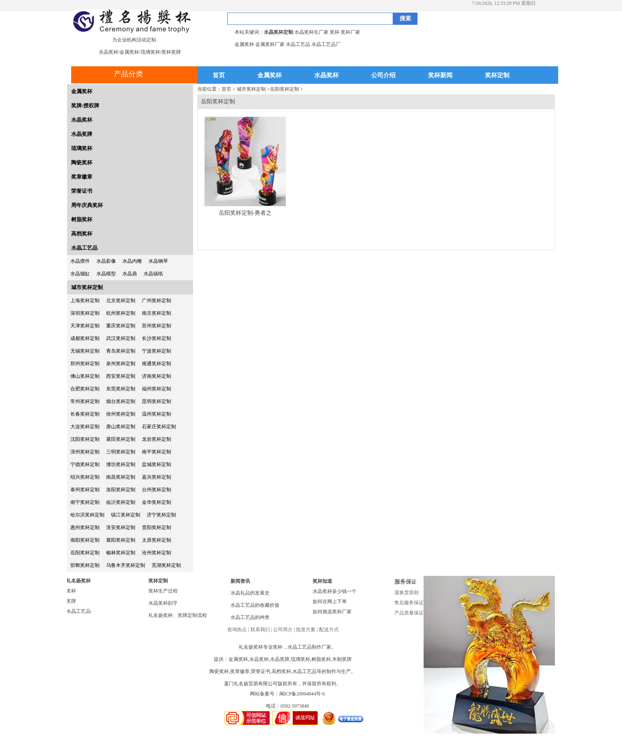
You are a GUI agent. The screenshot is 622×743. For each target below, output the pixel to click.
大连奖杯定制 (85, 426)
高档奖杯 (81, 234)
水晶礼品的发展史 (250, 593)
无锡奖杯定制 (85, 351)
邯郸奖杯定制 (85, 565)
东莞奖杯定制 (120, 389)
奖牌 (71, 601)
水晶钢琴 (158, 261)
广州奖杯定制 (156, 300)
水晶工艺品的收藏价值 (255, 605)
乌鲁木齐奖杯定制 (125, 565)
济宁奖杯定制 (161, 515)
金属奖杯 (269, 75)
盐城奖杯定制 (156, 464)
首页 (219, 75)
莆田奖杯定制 (120, 439)
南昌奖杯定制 (120, 477)
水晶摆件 (80, 261)
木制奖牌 (342, 659)
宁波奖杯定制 (156, 351)
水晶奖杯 (326, 75)
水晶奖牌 (81, 134)
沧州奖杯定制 (156, 553)
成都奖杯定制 (85, 338)
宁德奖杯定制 (85, 464)
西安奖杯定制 (120, 376)
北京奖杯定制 (120, 300)
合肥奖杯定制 (85, 389)
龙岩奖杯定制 (156, 439)
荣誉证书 (81, 191)
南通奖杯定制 (156, 363)
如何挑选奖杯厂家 (332, 611)
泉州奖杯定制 (120, 363)
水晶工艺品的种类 (250, 617)
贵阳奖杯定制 (156, 527)
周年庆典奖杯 (87, 205)
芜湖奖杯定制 (166, 565)
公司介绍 (383, 75)
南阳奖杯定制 (85, 540)
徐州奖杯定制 (120, 414)
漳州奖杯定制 (85, 452)
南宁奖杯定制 (85, 502)
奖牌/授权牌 (85, 105)
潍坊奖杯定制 (120, 464)
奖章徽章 (81, 177)
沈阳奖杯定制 (85, 439)
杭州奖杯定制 (120, 313)
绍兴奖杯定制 (85, 477)
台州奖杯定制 (156, 489)
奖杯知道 (322, 581)
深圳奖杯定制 (85, 313)
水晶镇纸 (153, 274)
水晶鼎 (129, 274)
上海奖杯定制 (85, 300)
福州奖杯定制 (156, 389)
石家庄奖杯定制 (159, 426)
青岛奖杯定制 (120, 351)
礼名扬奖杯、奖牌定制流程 (177, 615)
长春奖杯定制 (85, 414)
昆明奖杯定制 (156, 401)
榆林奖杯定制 (120, 553)
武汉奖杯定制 (120, 338)
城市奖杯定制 (87, 287)
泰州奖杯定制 (85, 489)
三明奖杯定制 (120, 452)
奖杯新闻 (440, 75)
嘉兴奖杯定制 (156, 477)
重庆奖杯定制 (120, 326)
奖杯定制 (497, 75)
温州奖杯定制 (156, 414)
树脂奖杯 (81, 219)
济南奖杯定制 (156, 376)
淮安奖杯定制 (120, 527)
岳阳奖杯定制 (85, 553)
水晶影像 (106, 261)
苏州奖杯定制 (156, 326)
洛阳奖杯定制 (120, 489)
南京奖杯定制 (156, 313)
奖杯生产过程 (163, 591)
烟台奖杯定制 (120, 401)
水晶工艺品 (84, 248)
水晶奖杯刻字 (163, 603)
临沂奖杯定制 (120, 502)
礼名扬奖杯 (78, 581)
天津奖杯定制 (85, 326)
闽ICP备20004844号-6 (302, 694)
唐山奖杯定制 (120, 426)
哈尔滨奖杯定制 (87, 515)
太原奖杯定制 (156, 540)
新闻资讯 (240, 581)
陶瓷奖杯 (81, 162)
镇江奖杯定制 (125, 515)
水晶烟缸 (80, 274)
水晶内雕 (132, 261)
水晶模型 (106, 274)
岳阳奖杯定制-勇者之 (245, 213)
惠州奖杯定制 (85, 527)
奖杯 (71, 591)
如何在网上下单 (330, 601)
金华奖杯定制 (156, 502)
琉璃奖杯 (81, 148)
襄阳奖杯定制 (120, 540)
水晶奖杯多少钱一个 (335, 591)
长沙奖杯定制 (156, 338)
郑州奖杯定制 (85, 363)
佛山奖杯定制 (85, 376)
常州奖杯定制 (85, 401)
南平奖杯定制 (156, 452)
